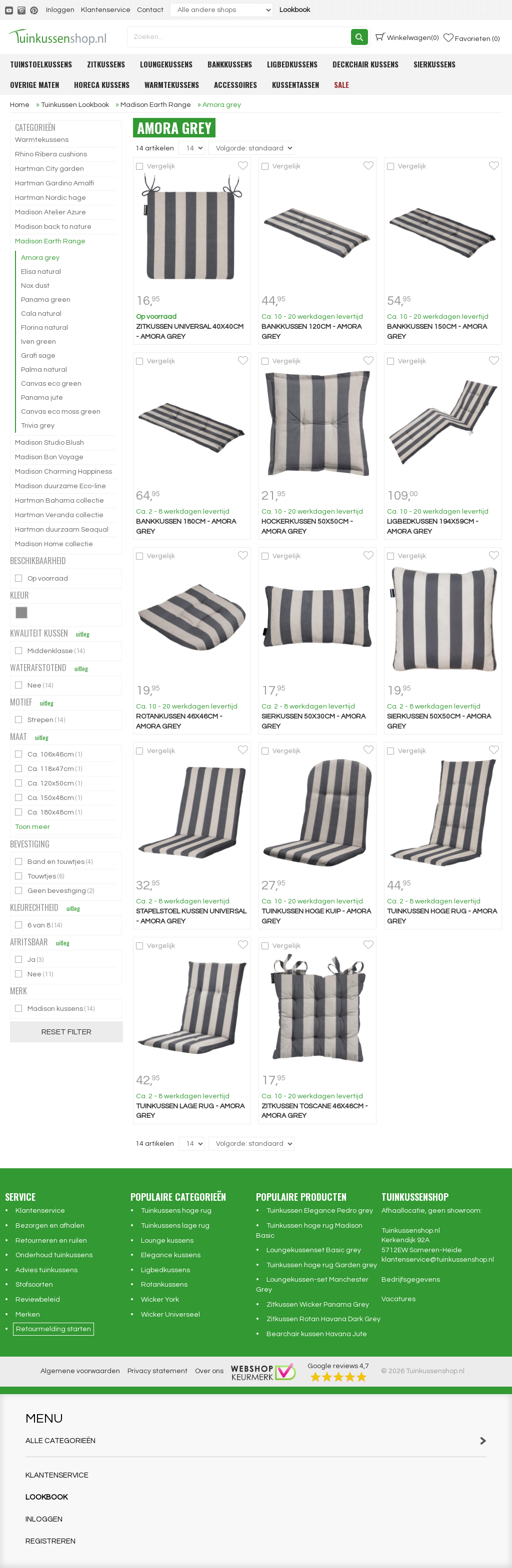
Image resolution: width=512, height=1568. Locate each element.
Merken (28, 1314)
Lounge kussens (167, 1240)
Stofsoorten (34, 1284)
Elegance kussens (170, 1255)
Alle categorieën (256, 1441)
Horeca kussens (102, 84)
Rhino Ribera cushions (51, 154)
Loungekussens (166, 63)
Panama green (45, 299)
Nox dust (35, 285)
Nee (34, 685)
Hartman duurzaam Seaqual (61, 529)
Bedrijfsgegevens (411, 1279)
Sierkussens (435, 63)
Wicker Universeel (170, 1314)
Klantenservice (105, 9)
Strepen (40, 720)
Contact (150, 9)
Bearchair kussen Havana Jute (316, 1334)
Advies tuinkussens (47, 1270)
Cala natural (41, 313)
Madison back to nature (53, 226)
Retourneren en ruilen (51, 1240)
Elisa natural (41, 271)
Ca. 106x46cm (49, 754)
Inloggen (60, 9)
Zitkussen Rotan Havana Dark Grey (323, 1319)
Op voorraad (42, 578)
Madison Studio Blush (49, 442)
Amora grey (40, 257)
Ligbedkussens (292, 63)
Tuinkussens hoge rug (176, 1210)
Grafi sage (38, 355)
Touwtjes (40, 876)
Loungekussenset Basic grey (313, 1250)
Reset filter (67, 1032)
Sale (341, 84)
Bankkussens (230, 63)
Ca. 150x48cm (49, 797)
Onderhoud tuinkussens (54, 1255)
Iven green (38, 341)
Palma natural (44, 369)
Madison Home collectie (54, 544)
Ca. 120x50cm (49, 783)
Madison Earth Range (50, 241)
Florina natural (44, 327)
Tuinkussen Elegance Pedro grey (319, 1210)
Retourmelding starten (53, 1329)
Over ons (209, 1371)
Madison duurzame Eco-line (60, 486)
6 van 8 (39, 925)
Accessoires (235, 84)
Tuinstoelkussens (41, 63)
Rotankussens (164, 1284)
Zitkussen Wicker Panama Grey (317, 1304)
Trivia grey (37, 425)
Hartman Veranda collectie (59, 515)
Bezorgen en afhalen (50, 1225)
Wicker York (160, 1299)
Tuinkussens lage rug (175, 1225)
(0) (407, 36)
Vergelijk (161, 166)
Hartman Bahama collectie (59, 500)
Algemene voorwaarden (80, 1371)
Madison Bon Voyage (49, 457)
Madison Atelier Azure (50, 212)
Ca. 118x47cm (49, 769)
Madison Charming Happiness (63, 471)
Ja (30, 959)
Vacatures (399, 1299)
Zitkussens (106, 63)
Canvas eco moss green (60, 411)
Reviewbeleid (38, 1299)
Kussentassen (295, 84)
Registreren (51, 1541)
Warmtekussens (171, 84)
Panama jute (42, 397)
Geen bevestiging (55, 890)
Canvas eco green (51, 383)
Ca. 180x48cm (49, 812)
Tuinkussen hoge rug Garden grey (321, 1265)
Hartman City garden (49, 168)
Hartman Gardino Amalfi (54, 183)
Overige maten (34, 84)
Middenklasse (50, 651)
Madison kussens (55, 1008)
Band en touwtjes (54, 861)
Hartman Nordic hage (50, 197)
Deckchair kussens (365, 63)
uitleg (83, 634)
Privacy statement (158, 1371)
